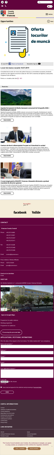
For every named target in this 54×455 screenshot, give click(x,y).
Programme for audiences (8, 325)
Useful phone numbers (6, 418)
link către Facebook (20, 212)
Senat (28, 432)
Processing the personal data (11, 332)
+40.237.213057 (10, 235)
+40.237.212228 (10, 245)
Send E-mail (2, 6)
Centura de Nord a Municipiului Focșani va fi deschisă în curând (23, 145)
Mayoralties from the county (7, 413)
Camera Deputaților (32, 434)
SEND (7, 392)
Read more (7, 120)
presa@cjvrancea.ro (11, 265)
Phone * (3, 356)
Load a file (3, 380)
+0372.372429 (10, 263)
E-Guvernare (30, 436)
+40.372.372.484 (10, 250)
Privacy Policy (4, 422)
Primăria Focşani (5, 436)
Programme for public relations (9, 320)
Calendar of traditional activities (8, 409)
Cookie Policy (4, 420)
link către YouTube (36, 212)
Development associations (7, 415)
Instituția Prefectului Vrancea (8, 434)
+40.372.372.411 (10, 240)
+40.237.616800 (10, 232)
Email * (3, 362)
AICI (21, 78)
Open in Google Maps (8, 315)
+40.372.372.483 (10, 247)
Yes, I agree (20, 448)
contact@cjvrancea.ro (12, 254)
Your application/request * (8, 368)
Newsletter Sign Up (32, 64)
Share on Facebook (17, 64)
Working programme (6, 323)
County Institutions (5, 411)
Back (50, 21)
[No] (52, 446)
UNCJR (2, 432)
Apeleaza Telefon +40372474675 (6, 6)
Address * (3, 350)
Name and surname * (7, 344)
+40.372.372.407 (10, 238)
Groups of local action (6, 417)
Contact (2, 407)
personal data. (38, 387)
